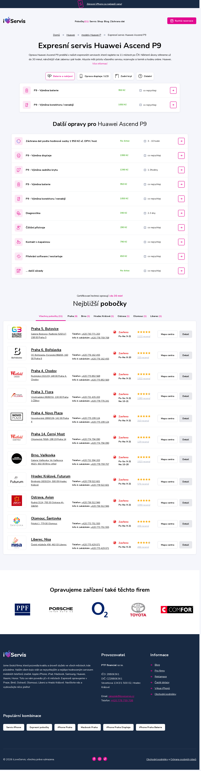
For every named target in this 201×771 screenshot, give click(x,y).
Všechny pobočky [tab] (43, 317)
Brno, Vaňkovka (43, 456)
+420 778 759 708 (100, 339)
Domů (56, 35)
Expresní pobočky (39, 728)
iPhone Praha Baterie (150, 728)
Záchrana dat (127, 21)
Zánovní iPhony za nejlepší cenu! (104, 4)
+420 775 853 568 (91, 377)
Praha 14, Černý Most (48, 435)
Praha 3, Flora (42, 393)
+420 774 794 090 (91, 440)
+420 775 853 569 (100, 381)
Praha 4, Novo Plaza (47, 414)
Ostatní (151, 77)
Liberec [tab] (162, 317)
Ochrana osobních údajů (183, 760)
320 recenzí (143, 358)
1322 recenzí (143, 380)
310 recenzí (143, 422)
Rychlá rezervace (181, 21)
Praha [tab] (66, 317)
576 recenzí (143, 485)
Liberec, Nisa (41, 540)
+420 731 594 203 (91, 461)
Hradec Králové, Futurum (50, 477)
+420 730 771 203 (91, 335)
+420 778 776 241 (100, 402)
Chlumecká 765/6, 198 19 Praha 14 (48, 440)
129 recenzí (143, 443)
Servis (89, 21)
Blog (111, 21)
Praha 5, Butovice (45, 330)
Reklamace (158, 678)
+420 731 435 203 (91, 398)
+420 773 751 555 (91, 524)
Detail (185, 335)
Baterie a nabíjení (54, 77)
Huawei (70, 35)
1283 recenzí (143, 399)
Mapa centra (167, 335)
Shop (100, 21)
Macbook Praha (89, 728)
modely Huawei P (91, 35)
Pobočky (72, 21)
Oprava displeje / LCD (92, 77)
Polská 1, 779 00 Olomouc (44, 524)
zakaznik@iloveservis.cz (121, 697)
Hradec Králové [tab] (102, 317)
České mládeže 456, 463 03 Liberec (49, 545)
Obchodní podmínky (163, 695)
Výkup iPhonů (160, 689)
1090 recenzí (143, 506)
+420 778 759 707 (100, 465)
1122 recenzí (143, 337)
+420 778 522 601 (91, 482)
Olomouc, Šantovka (46, 519)
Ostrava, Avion (42, 498)
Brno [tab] (81, 317)
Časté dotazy (159, 683)
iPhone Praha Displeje (118, 728)
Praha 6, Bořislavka (46, 351)
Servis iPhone (13, 728)
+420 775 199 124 (91, 419)
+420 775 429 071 (91, 545)
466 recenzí (143, 548)
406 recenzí (143, 527)
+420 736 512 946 (91, 503)
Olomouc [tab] (143, 317)
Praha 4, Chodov (44, 372)
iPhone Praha (65, 728)
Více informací (99, 64)
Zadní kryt (126, 77)
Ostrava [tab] (125, 317)
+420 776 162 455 (91, 356)
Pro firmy (157, 672)
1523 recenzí (143, 462)
